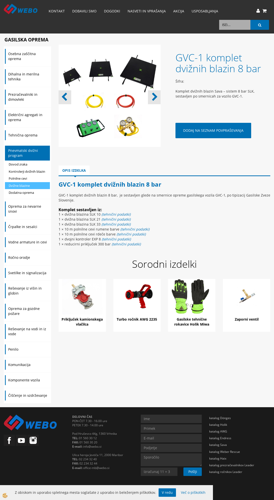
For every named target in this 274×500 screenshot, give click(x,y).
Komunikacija (19, 364)
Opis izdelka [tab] (74, 170)
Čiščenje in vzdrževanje (27, 395)
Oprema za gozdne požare (24, 311)
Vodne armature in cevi (27, 242)
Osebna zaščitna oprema (22, 56)
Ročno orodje (19, 257)
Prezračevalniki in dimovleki (22, 97)
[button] (154, 97)
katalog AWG (218, 431)
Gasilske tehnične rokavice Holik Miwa (191, 322)
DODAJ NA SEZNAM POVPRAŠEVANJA (213, 130)
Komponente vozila (24, 380)
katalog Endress (220, 438)
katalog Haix (217, 458)
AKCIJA (178, 11)
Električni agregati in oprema (25, 117)
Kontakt (57, 11)
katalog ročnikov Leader (225, 472)
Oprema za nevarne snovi (24, 209)
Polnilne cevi (18, 178)
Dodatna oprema (21, 192)
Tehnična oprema (22, 135)
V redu (167, 492)
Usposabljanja (205, 11)
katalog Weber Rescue (224, 452)
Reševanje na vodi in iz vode (27, 331)
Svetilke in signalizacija (27, 272)
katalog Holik (218, 425)
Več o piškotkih (193, 492)
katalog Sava (218, 445)
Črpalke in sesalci (22, 226)
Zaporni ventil (247, 319)
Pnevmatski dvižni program (23, 153)
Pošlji (192, 471)
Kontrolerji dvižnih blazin (27, 171)
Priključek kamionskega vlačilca (82, 322)
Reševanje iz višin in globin (25, 291)
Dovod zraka (18, 164)
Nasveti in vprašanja (147, 11)
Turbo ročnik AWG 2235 (137, 319)
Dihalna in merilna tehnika (23, 76)
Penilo (13, 349)
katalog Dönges (220, 418)
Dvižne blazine (19, 185)
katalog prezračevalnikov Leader (231, 465)
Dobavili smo (84, 11)
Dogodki (112, 11)
